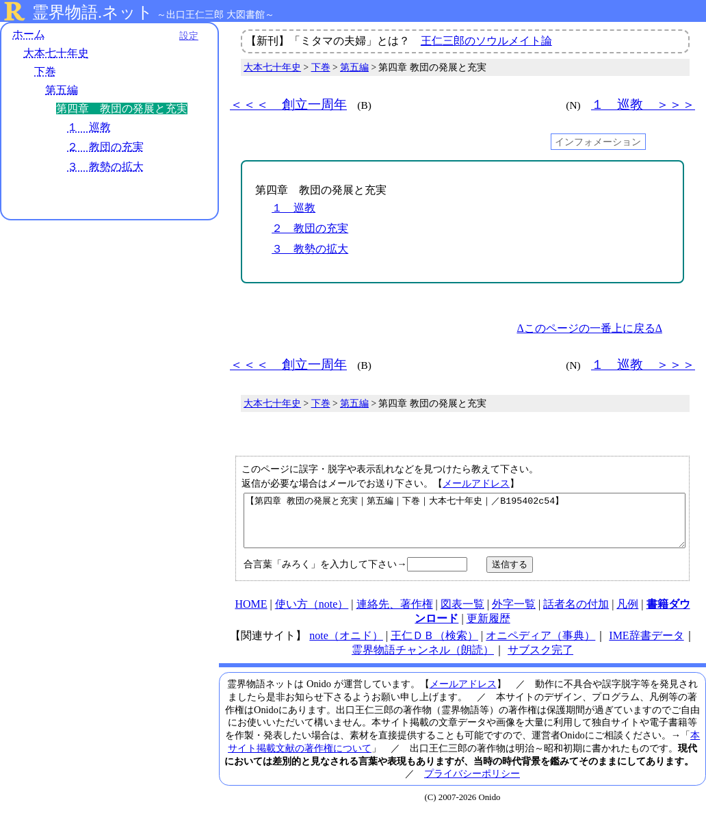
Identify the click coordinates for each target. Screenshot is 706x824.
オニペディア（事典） (540, 646)
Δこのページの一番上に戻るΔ (589, 328)
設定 (188, 35)
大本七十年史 (56, 53)
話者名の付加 (576, 614)
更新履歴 (488, 628)
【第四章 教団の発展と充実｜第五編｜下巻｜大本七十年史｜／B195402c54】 (464, 525)
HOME (251, 614)
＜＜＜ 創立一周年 (288, 104)
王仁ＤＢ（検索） (434, 646)
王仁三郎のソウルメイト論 (486, 41)
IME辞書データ (646, 646)
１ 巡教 (89, 127)
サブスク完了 (540, 660)
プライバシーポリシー (472, 783)
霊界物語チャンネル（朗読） (423, 660)
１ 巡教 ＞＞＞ (643, 104)
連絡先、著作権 (394, 614)
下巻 (45, 71)
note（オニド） (346, 646)
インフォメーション (598, 141)
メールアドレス (476, 483)
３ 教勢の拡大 (105, 166)
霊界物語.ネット (92, 12)
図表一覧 (462, 614)
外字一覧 (514, 614)
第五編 (61, 90)
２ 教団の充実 (105, 147)
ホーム (28, 34)
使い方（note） (312, 614)
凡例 (627, 614)
